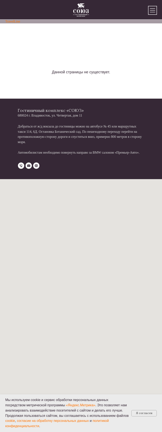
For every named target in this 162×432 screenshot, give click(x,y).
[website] (36, 165)
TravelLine (12, 21)
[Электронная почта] (29, 165)
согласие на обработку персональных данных (53, 421)
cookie (10, 421)
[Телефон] (21, 165)
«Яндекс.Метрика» (80, 405)
